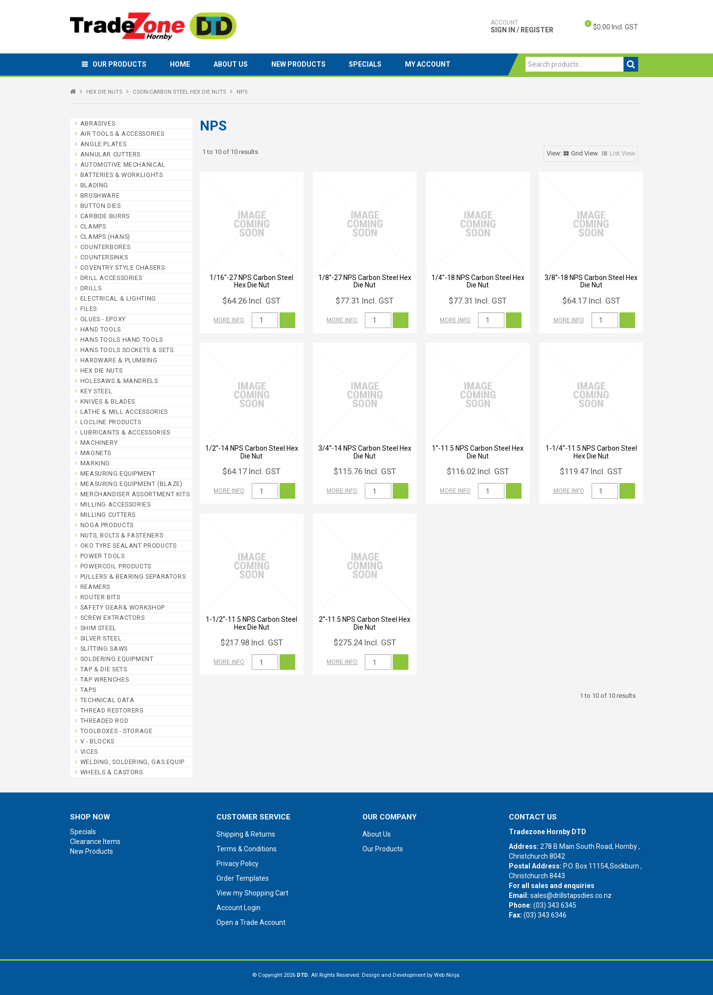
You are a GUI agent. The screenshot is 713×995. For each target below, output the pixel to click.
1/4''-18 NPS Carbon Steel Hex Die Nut (477, 281)
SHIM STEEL (98, 628)
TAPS (88, 689)
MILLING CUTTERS (108, 514)
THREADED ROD (104, 720)
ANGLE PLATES (103, 144)
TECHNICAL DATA (107, 700)
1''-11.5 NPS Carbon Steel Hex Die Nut (477, 451)
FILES (88, 308)
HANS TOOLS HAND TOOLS (121, 339)
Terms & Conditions (246, 849)
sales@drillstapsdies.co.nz (571, 895)
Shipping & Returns (245, 834)
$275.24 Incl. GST (364, 642)
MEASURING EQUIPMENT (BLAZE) (131, 483)
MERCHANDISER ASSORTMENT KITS (135, 494)
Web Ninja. (447, 975)
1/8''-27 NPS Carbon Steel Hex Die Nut (364, 281)
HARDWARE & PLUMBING (119, 360)
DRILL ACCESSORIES (111, 277)
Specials (370, 64)
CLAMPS (93, 226)
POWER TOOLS (102, 556)
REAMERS (95, 586)
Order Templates (242, 878)
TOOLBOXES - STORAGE (116, 731)
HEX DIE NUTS (104, 92)
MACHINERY (99, 442)
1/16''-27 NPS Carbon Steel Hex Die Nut (251, 281)
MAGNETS (95, 453)
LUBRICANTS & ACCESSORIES (125, 432)
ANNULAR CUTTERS (110, 154)
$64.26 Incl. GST (251, 301)
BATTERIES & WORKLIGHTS (121, 175)
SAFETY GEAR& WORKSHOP (122, 607)
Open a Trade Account (250, 922)
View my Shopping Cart (252, 893)
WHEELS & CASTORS (111, 772)
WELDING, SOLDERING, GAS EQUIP (132, 761)
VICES (89, 751)
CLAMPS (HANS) (105, 236)
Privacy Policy (237, 863)
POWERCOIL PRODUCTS (115, 566)
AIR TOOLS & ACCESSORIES (122, 133)
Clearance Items (95, 841)
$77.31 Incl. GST (364, 301)
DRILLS (91, 288)
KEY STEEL (96, 391)
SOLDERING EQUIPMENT (117, 659)
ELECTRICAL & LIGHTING (118, 298)
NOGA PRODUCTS (107, 525)
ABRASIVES (98, 123)
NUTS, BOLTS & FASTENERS (122, 535)
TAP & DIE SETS (103, 669)
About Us (233, 64)
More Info (229, 320)
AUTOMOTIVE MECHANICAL (123, 164)
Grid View (584, 153)
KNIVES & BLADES (107, 401)
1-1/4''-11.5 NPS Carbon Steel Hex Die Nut (591, 451)
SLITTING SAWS (104, 648)
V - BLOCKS (97, 741)
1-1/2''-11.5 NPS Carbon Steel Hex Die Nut (251, 623)
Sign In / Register (522, 26)
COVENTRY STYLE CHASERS (122, 267)
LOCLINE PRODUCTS (111, 422)
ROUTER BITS (100, 597)
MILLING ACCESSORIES (115, 504)
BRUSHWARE (100, 195)
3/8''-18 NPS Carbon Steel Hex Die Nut (591, 281)
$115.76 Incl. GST (364, 471)
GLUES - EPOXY (103, 319)
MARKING (95, 463)
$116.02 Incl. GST (478, 471)
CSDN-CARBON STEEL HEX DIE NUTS (179, 92)
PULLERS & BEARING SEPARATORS (133, 576)
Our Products (120, 64)
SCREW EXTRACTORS (112, 617)
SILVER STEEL (101, 638)
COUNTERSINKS (104, 257)
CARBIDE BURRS (105, 216)
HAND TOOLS (100, 329)
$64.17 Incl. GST (591, 301)
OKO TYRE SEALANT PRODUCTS (128, 545)
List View (622, 153)
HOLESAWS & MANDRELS (119, 380)
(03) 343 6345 (554, 905)
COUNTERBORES (105, 247)
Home (181, 64)
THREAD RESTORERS (111, 710)
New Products (302, 64)
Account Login (238, 908)
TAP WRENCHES (104, 679)
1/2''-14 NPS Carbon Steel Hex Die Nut (251, 451)
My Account (433, 64)
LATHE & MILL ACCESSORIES (124, 411)
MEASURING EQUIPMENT (118, 473)
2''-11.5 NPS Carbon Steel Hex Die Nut (364, 623)
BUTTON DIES (100, 205)
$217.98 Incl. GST (251, 642)
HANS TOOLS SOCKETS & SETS (127, 350)
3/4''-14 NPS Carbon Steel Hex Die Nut (364, 451)
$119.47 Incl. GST (591, 471)
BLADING (94, 185)
